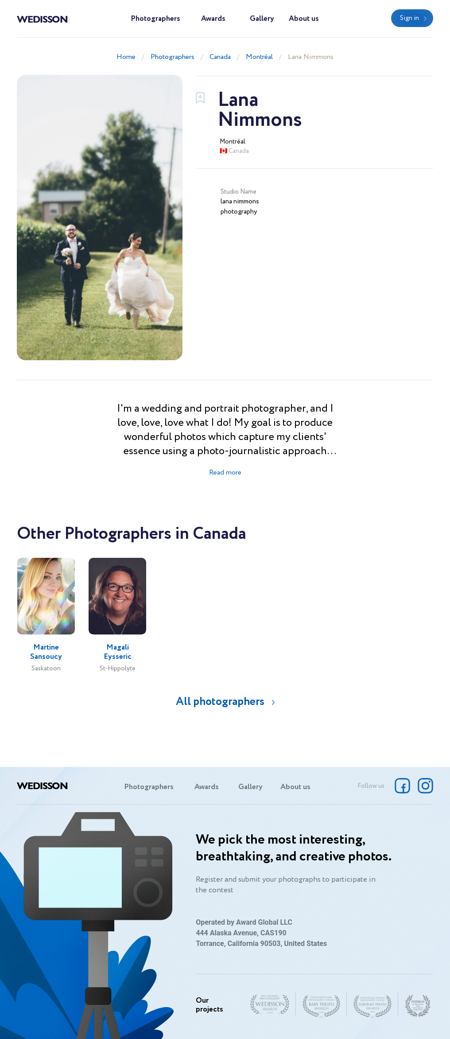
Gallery (262, 18)
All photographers (220, 701)
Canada (220, 57)
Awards (213, 18)
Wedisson (42, 19)
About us (304, 18)
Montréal (259, 57)
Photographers (155, 18)
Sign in (409, 18)
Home (126, 57)
